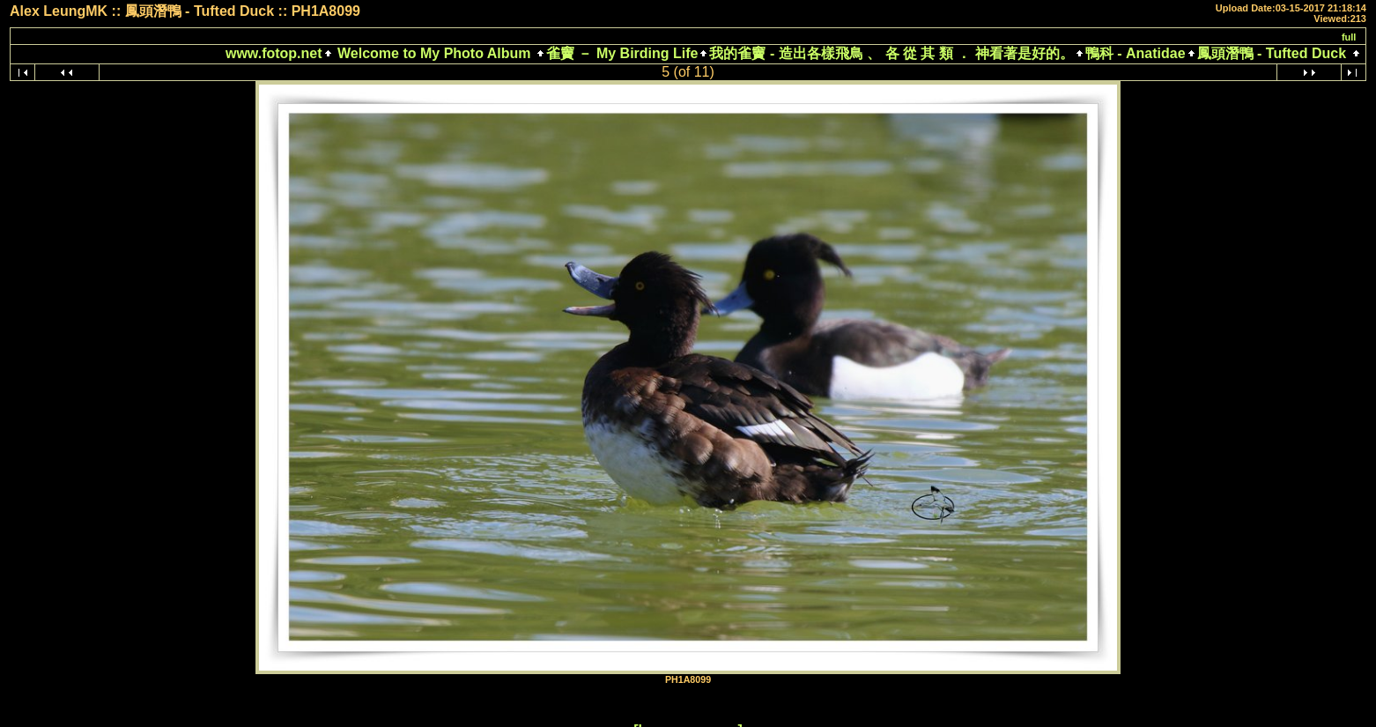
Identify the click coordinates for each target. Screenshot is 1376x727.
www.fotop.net (274, 53)
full (1349, 37)
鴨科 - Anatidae (1135, 53)
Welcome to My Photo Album (434, 53)
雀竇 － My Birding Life (622, 53)
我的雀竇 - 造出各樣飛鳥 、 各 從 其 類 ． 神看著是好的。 (891, 53)
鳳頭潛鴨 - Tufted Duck (1271, 53)
